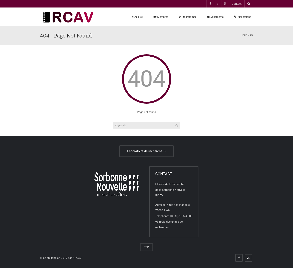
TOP (146, 247)
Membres (160, 16)
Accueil (137, 16)
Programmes (188, 16)
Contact (237, 3)
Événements (215, 16)
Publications (242, 16)
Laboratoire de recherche (146, 151)
